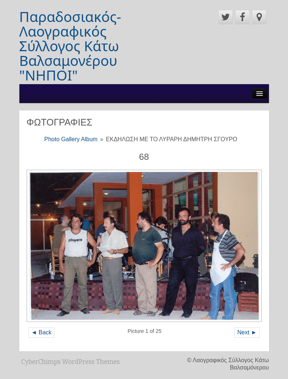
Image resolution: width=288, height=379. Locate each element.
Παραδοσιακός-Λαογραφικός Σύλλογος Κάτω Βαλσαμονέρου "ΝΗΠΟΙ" (70, 46)
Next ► (247, 332)
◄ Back (41, 332)
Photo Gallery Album (70, 139)
